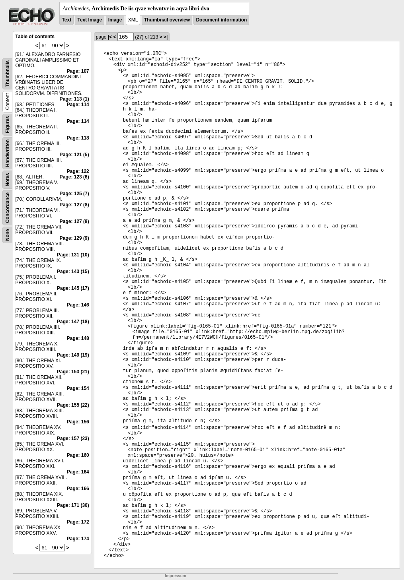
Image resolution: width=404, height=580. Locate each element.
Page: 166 (78, 488)
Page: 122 (78, 171)
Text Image (89, 20)
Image (115, 20)
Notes (7, 179)
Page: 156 (78, 422)
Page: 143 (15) (73, 271)
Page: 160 (78, 455)
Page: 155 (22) (73, 405)
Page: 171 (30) (73, 505)
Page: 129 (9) (74, 238)
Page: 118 (78, 138)
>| (166, 37)
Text (66, 20)
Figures (7, 124)
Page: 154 (78, 388)
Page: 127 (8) (74, 205)
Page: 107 (78, 71)
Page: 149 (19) (73, 355)
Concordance (7, 207)
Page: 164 (78, 472)
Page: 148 (78, 338)
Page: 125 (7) (74, 193)
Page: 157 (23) (73, 438)
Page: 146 (78, 305)
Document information (221, 20)
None (7, 235)
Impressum (175, 576)
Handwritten (7, 153)
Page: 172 (78, 522)
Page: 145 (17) (73, 288)
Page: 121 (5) (74, 154)
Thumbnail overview (167, 20)
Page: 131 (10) (73, 255)
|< (110, 37)
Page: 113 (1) (74, 99)
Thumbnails (7, 73)
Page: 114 (78, 104)
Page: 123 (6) (74, 177)
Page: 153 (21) (73, 371)
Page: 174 (78, 538)
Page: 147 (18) (73, 321)
